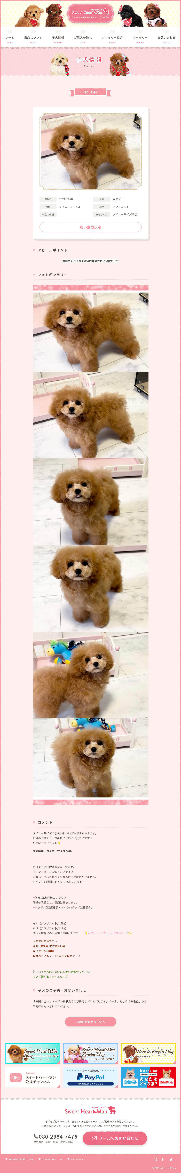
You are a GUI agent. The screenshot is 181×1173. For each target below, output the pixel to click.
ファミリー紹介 (112, 37)
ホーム (9, 37)
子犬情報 (58, 37)
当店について (33, 37)
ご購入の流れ (83, 37)
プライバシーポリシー (52, 1159)
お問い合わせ (167, 37)
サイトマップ (77, 1159)
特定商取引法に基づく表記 (21, 1159)
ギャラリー (140, 37)
